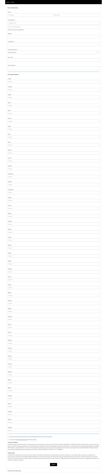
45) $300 (10, 427)
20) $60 (9, 229)
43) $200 (10, 411)
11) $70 (9, 158)
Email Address (11, 20)
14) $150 (10, 181)
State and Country (12, 49)
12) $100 (10, 166)
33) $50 (9, 332)
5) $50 (9, 110)
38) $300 (10, 372)
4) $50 (9, 102)
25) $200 (10, 269)
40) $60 (9, 388)
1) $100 (9, 78)
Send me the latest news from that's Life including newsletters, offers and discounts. (30, 436)
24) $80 (9, 261)
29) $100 (10, 300)
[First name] (30, 15)
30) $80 (9, 308)
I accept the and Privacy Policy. (22, 439)
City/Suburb (11, 41)
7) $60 (9, 126)
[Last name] (76, 15)
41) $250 (10, 395)
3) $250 (9, 94)
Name (9, 12)
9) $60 (9, 142)
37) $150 (10, 364)
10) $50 (9, 150)
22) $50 (9, 245)
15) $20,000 (10, 189)
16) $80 (9, 197)
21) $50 (9, 237)
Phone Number (11, 65)
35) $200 (10, 348)
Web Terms (18, 470)
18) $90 (9, 213)
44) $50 (9, 419)
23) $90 (9, 253)
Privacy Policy (11, 470)
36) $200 (10, 356)
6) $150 (9, 118)
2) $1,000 (10, 86)
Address (10, 33)
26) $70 (9, 277)
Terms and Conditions (21, 439)
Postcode (10, 57)
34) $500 (10, 340)
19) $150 (10, 221)
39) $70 (9, 380)
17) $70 (9, 205)
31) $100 (10, 316)
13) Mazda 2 (11, 174)
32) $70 (9, 324)
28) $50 (9, 292)
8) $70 (9, 134)
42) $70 (9, 403)
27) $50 (9, 285)
